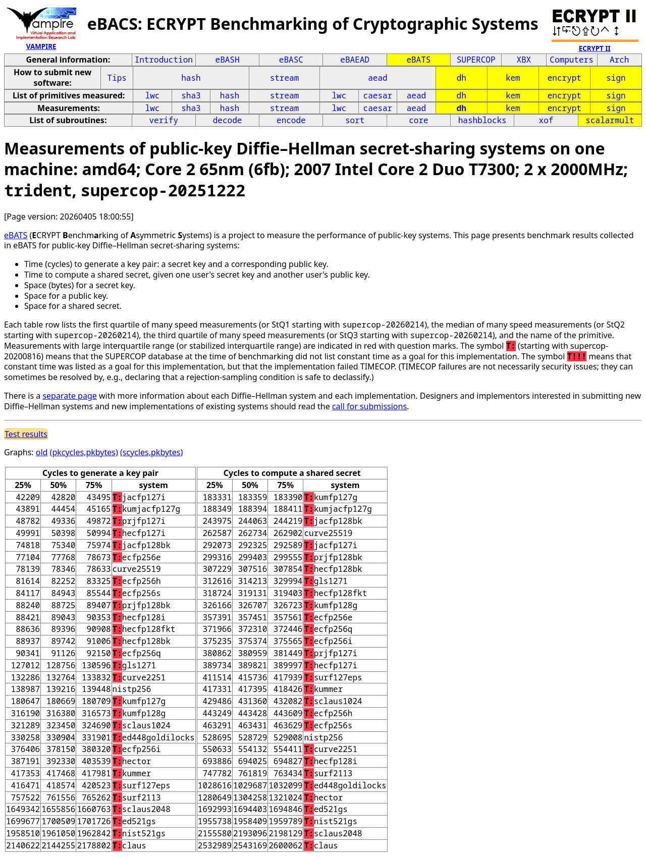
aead (377, 77)
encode (291, 120)
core (418, 120)
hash (190, 77)
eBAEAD (354, 59)
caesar (378, 95)
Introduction (164, 59)
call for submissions (369, 406)
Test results (26, 434)
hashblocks (482, 120)
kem (513, 77)
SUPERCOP (476, 59)
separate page (69, 395)
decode (227, 120)
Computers (571, 59)
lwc (152, 95)
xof (546, 120)
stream (284, 77)
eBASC (291, 59)
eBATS (418, 59)
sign (615, 77)
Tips (117, 77)
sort (354, 120)
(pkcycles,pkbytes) (84, 452)
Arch (619, 59)
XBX (523, 59)
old (42, 452)
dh (461, 77)
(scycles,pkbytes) (151, 452)
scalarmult (609, 120)
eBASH (228, 59)
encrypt (564, 77)
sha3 (190, 95)
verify (163, 120)
